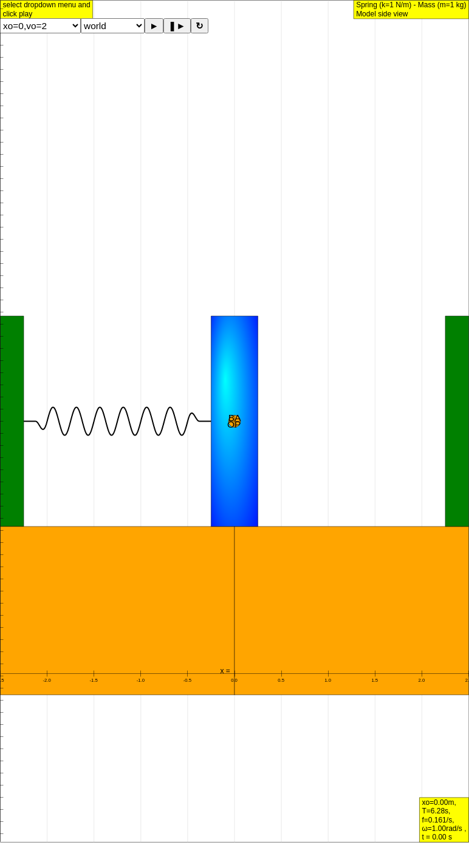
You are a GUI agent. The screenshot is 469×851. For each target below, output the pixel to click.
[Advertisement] (234, 248)
